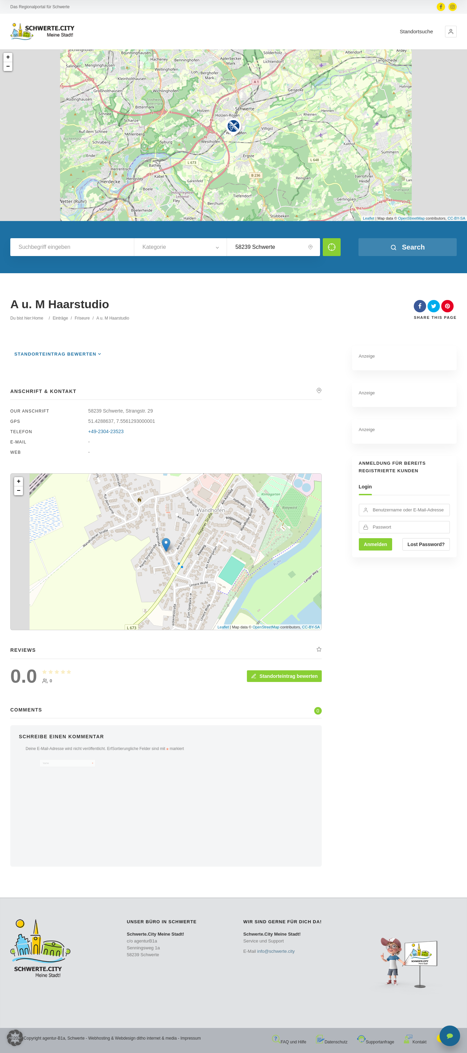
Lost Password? (426, 544)
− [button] (8, 66)
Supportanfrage (375, 1042)
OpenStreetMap (411, 218)
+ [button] (8, 57)
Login (365, 486)
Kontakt (415, 1042)
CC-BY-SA (456, 218)
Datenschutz (332, 1042)
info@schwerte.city (276, 951)
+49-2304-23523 (106, 431)
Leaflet (368, 218)
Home (37, 318)
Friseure (82, 318)
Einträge (60, 318)
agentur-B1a (54, 1038)
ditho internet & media (157, 1038)
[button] (451, 31)
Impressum (190, 1038)
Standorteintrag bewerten (55, 354)
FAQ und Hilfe (289, 1042)
